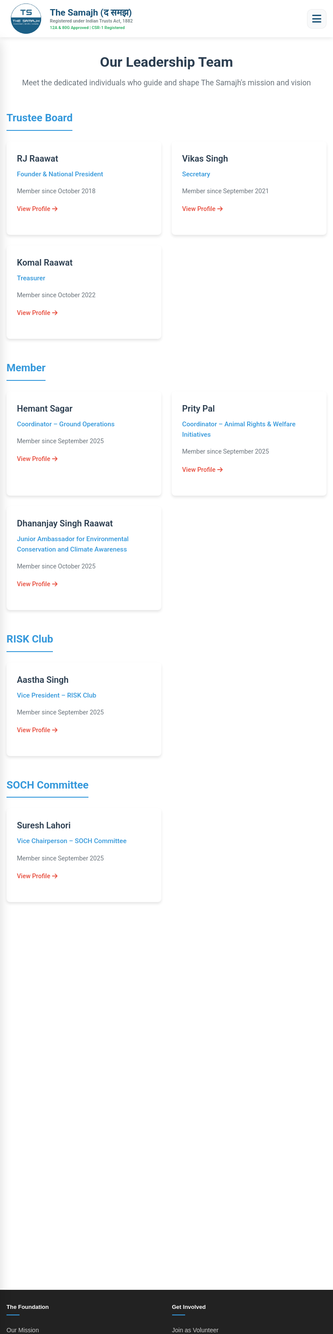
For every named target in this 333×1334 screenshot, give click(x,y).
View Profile (37, 209)
